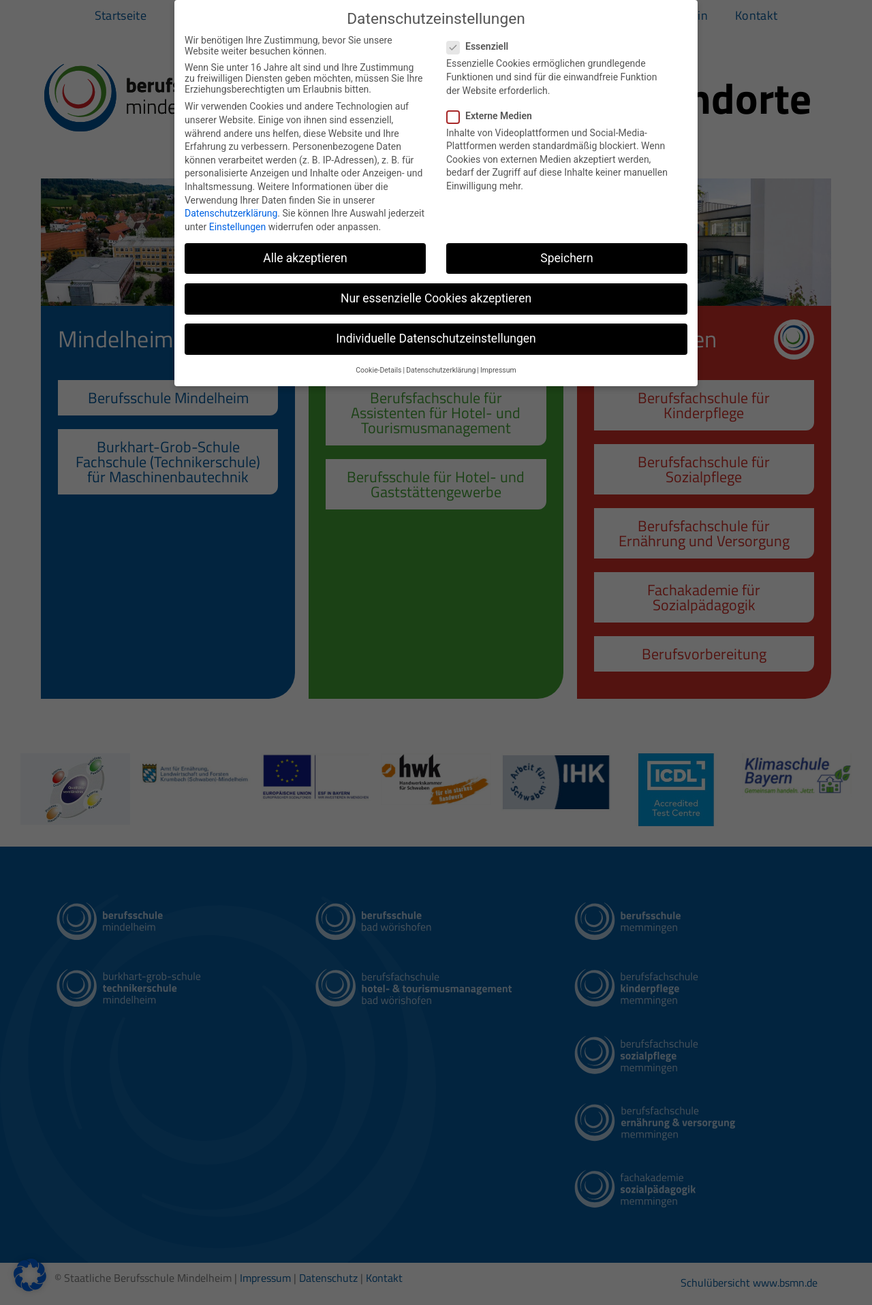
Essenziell (481, 46)
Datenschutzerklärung (231, 213)
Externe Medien (493, 115)
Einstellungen (237, 226)
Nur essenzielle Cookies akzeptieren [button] (436, 298)
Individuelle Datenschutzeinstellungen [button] (435, 338)
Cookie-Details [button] (378, 370)
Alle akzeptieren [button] (305, 258)
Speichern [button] (566, 258)
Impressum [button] (498, 370)
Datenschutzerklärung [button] (441, 370)
